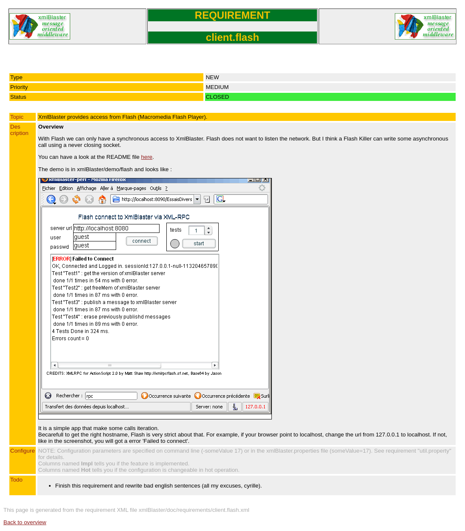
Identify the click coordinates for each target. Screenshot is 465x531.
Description (19, 129)
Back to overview (24, 522)
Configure (22, 451)
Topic (16, 117)
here (147, 157)
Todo (16, 479)
